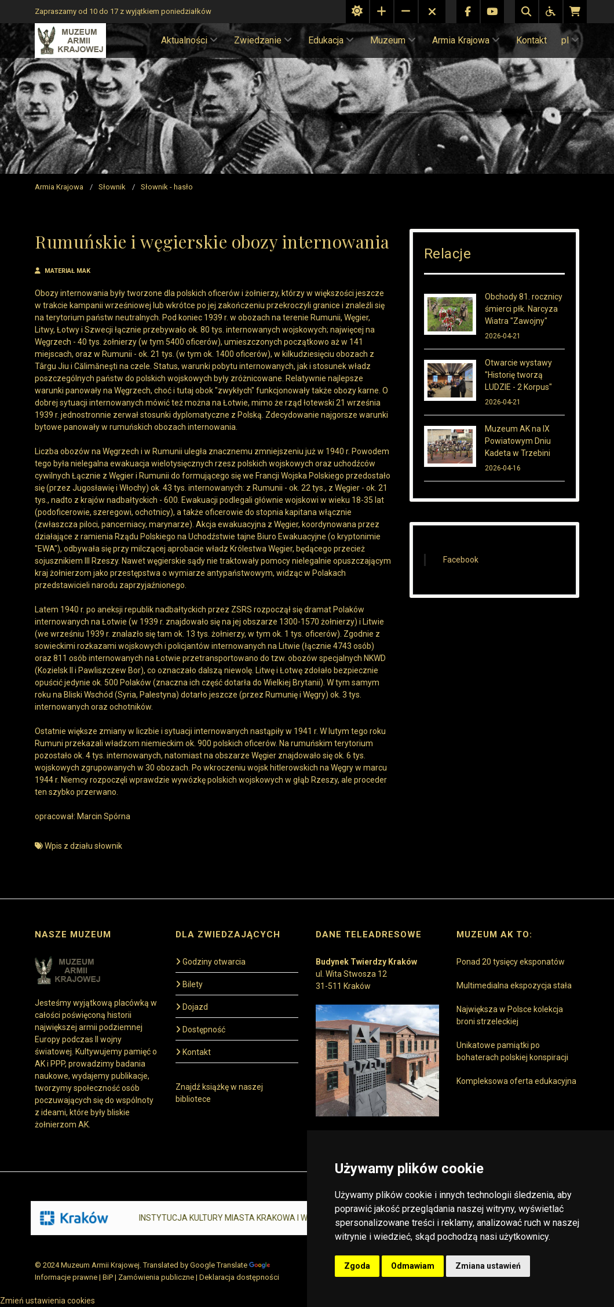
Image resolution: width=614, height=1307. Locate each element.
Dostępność (200, 1029)
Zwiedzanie (263, 40)
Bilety (189, 984)
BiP (108, 1277)
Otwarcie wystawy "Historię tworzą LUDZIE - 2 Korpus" (518, 375)
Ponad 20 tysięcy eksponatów (510, 961)
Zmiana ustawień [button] (488, 1266)
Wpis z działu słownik (83, 845)
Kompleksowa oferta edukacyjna (516, 1081)
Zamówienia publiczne (156, 1277)
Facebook (460, 559)
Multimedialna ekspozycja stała (514, 985)
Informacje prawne (66, 1277)
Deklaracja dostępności (239, 1277)
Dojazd (192, 1007)
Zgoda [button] (357, 1266)
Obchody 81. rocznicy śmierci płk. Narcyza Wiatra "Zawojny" (523, 309)
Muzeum (393, 40)
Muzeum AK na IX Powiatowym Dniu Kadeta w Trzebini (518, 441)
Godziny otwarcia (211, 961)
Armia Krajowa (466, 40)
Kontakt (531, 40)
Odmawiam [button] (412, 1266)
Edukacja (331, 40)
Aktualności (189, 40)
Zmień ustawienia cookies (47, 1300)
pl (570, 40)
